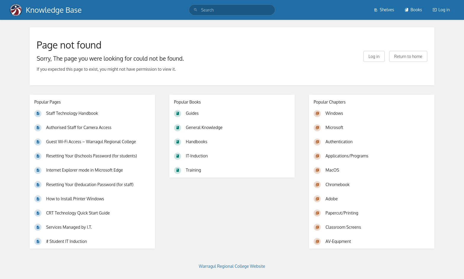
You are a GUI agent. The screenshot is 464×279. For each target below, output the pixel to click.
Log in (441, 9)
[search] (232, 9)
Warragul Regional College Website (232, 266)
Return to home (408, 56)
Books (413, 9)
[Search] (196, 9)
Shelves (384, 9)
